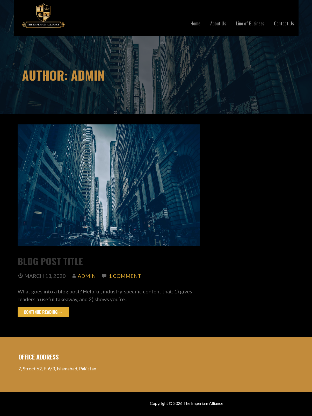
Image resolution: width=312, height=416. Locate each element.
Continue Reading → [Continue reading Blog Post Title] (43, 312)
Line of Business (250, 23)
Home (195, 23)
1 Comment (125, 276)
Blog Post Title (50, 261)
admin (87, 276)
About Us (218, 23)
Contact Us (284, 23)
